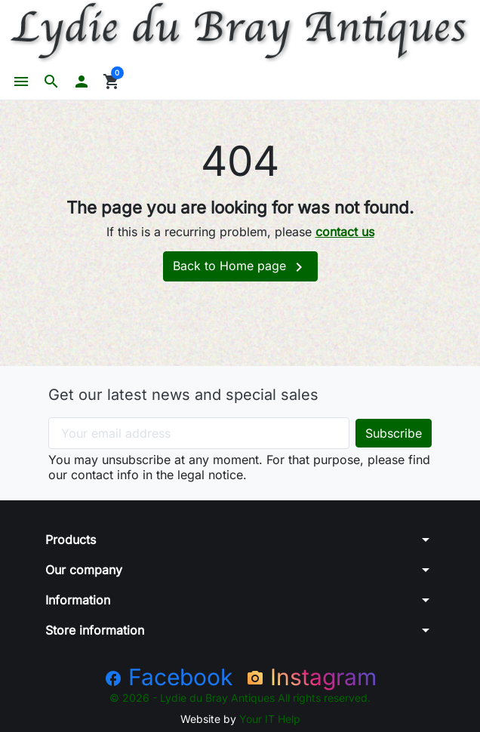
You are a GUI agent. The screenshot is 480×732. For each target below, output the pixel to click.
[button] (51, 81)
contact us (344, 231)
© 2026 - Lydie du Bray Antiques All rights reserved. (240, 697)
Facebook (168, 676)
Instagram (311, 676)
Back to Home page (240, 267)
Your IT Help (269, 718)
